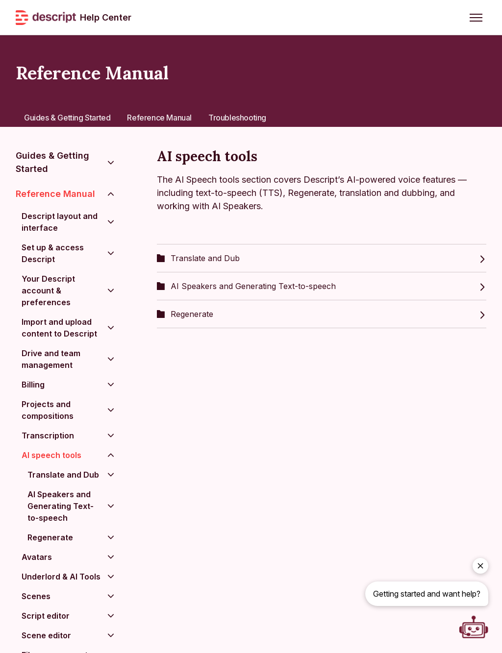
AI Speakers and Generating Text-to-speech (321, 286)
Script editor (46, 616)
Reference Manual (159, 117)
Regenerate (321, 314)
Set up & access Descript (53, 253)
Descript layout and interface (60, 222)
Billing (33, 384)
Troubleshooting (237, 117)
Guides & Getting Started (67, 117)
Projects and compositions (48, 410)
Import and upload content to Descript (59, 328)
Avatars (37, 557)
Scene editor (46, 635)
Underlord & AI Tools (61, 576)
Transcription (48, 435)
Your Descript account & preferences (48, 290)
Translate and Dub (321, 258)
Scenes (36, 596)
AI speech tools (51, 455)
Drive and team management (51, 359)
